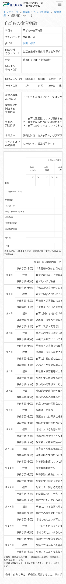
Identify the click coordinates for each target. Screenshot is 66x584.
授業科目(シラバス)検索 (36, 12)
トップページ (11, 12)
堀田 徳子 (29, 43)
